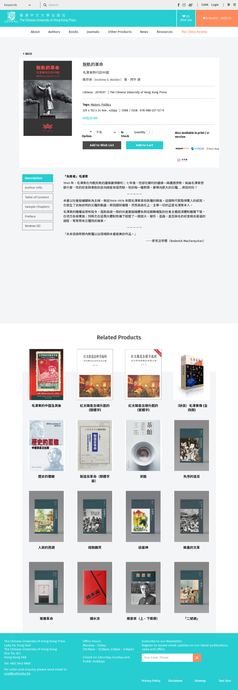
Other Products (120, 32)
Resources (165, 32)
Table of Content (37, 197)
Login (215, 5)
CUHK (204, 5)
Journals (93, 32)
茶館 (143, 477)
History (95, 104)
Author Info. (34, 187)
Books (73, 32)
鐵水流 (95, 619)
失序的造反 (191, 477)
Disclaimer (175, 681)
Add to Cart (144, 145)
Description (33, 178)
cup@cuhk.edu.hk (17, 673)
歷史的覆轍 (46, 477)
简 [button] (234, 5)
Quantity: (139, 132)
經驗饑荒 (94, 548)
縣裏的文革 (191, 548)
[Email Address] (167, 658)
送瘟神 (143, 548)
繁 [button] (228, 5)
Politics (106, 104)
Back (28, 54)
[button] (216, 18)
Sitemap (200, 681)
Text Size (225, 681)
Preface (30, 216)
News (144, 32)
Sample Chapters (37, 207)
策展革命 (46, 619)
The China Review (194, 32)
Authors (54, 32)
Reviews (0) (32, 226)
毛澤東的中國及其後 (46, 406)
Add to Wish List (102, 145)
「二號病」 (191, 619)
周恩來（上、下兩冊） (143, 619)
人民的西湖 (46, 548)
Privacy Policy (151, 681)
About (35, 32)
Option (86, 136)
